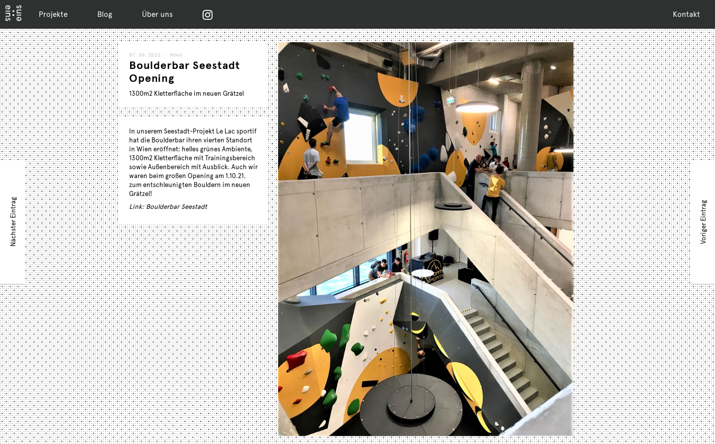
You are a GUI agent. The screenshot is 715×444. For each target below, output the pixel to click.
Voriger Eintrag (703, 221)
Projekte (53, 13)
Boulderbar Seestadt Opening (184, 72)
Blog (104, 13)
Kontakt (686, 13)
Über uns (157, 13)
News (175, 55)
